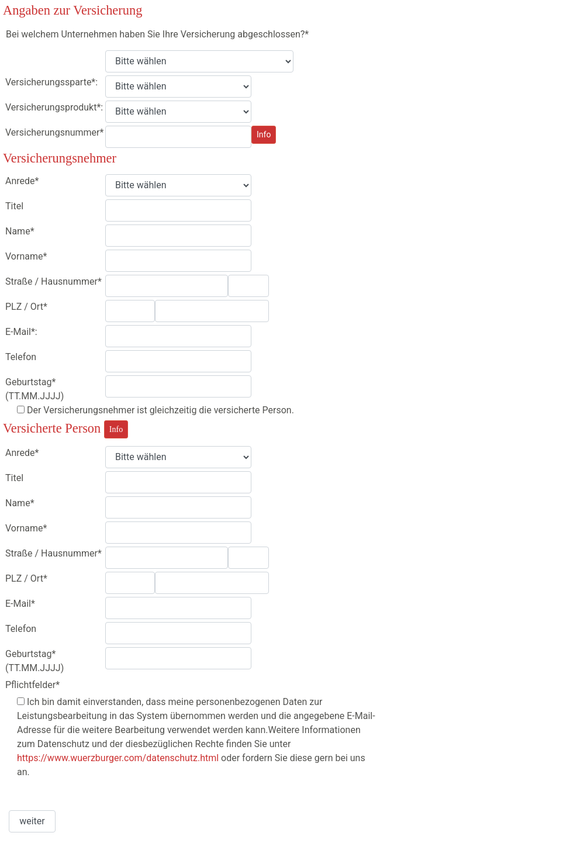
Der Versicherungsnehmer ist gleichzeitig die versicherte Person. (159, 410)
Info (264, 134)
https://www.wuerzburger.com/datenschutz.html (118, 757)
